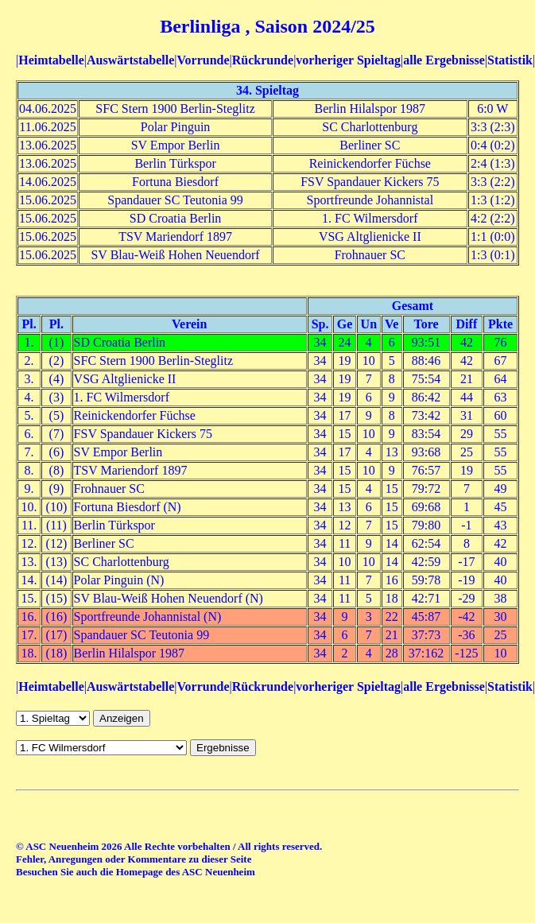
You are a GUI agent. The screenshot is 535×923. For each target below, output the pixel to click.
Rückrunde (262, 60)
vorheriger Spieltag (348, 60)
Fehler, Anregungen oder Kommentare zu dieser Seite (133, 859)
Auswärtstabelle (130, 60)
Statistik (510, 60)
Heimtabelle (51, 60)
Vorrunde (202, 60)
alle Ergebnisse (444, 60)
